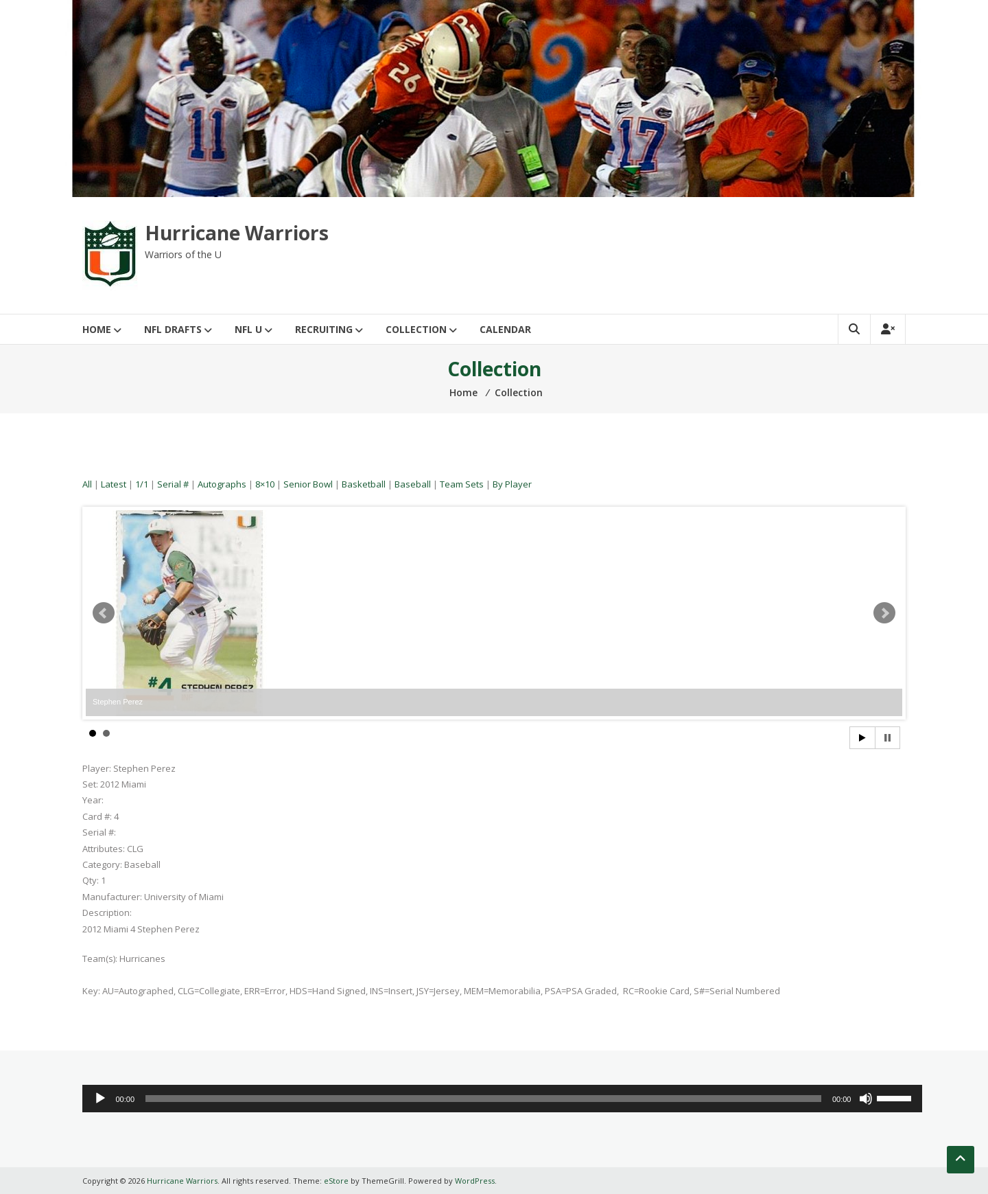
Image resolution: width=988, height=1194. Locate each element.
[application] (502, 1098)
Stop (887, 738)
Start (862, 738)
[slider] (483, 1098)
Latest (113, 484)
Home (96, 329)
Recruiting (324, 329)
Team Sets (462, 484)
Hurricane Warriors (237, 233)
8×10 (264, 484)
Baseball (413, 484)
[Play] (100, 1098)
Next (884, 613)
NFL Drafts (173, 329)
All (87, 484)
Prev (104, 613)
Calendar (505, 329)
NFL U (248, 329)
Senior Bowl (308, 484)
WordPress (475, 1180)
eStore (336, 1180)
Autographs (222, 484)
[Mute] (866, 1098)
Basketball (364, 484)
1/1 (141, 484)
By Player (512, 484)
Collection (416, 329)
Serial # (173, 484)
